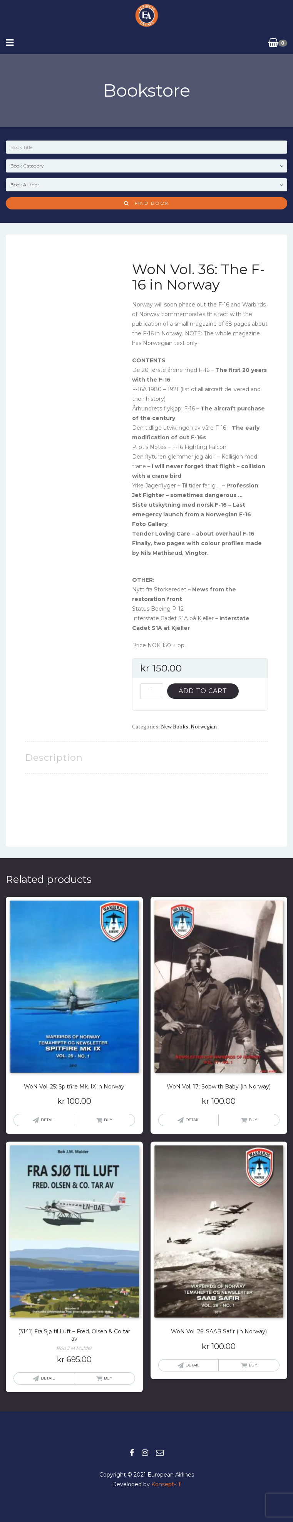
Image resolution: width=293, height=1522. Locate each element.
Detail (48, 1119)
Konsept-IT (166, 1484)
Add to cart (203, 691)
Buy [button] (108, 1119)
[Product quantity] (151, 691)
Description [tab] (54, 757)
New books (174, 726)
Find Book (146, 203)
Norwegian (204, 726)
